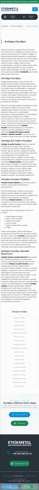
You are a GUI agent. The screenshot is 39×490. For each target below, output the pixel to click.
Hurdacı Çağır (10, 17)
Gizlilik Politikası (19, 479)
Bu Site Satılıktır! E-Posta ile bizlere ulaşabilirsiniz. (19, 2)
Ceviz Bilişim (13, 481)
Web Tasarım (26, 481)
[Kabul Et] (30, 486)
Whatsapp (19, 423)
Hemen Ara (28, 17)
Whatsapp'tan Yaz (19, 463)
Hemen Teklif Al (19, 415)
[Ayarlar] (35, 486)
